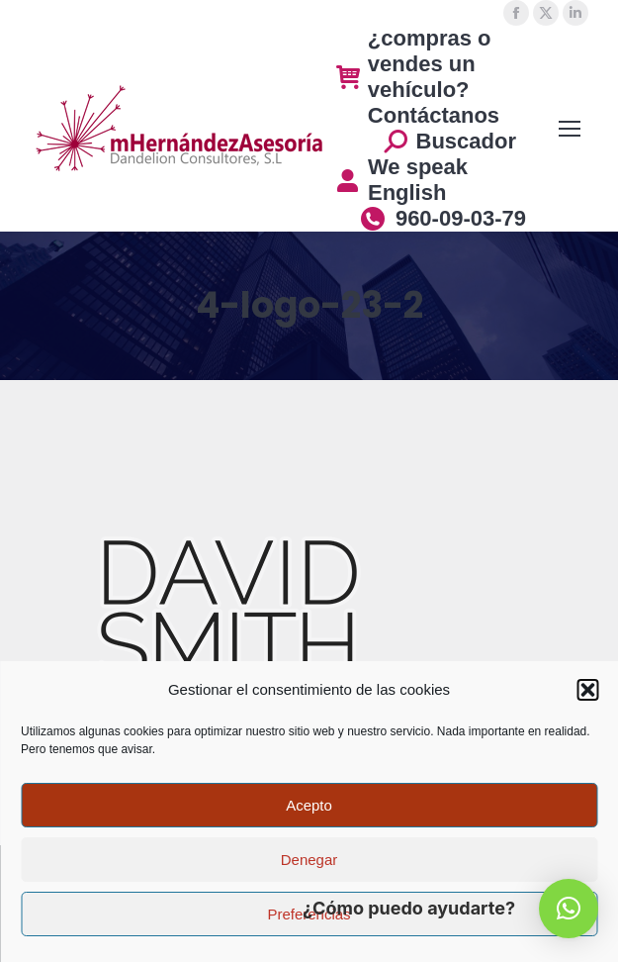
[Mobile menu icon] (569, 128)
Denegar (309, 859)
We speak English (402, 179)
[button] (587, 690)
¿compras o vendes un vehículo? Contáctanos (417, 77)
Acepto (309, 805)
